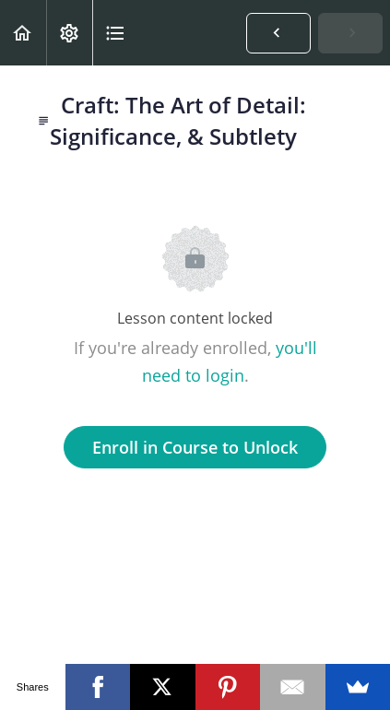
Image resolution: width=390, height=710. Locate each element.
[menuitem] (69, 32)
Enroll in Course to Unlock (195, 447)
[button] (23, 32)
